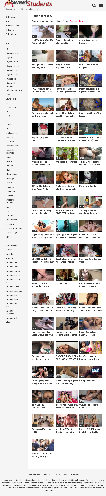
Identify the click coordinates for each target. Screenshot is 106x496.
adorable (9, 166)
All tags (10, 322)
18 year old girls (12, 66)
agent (8, 207)
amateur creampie (14, 291)
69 (7, 129)
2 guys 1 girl (11, 99)
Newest (10, 17)
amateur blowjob (13, 271)
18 (7, 49)
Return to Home (77, 21)
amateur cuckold (13, 295)
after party (10, 191)
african (9, 183)
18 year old (10, 57)
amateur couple (12, 287)
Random (11, 34)
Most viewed (12, 26)
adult (8, 170)
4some (9, 124)
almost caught (12, 232)
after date (10, 187)
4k (7, 120)
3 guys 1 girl (11, 107)
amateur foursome (10, 312)
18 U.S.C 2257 (60, 475)
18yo (8, 94)
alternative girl (12, 245)
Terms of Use (34, 475)
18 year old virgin (13, 74)
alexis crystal (11, 220)
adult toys (10, 178)
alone (8, 237)
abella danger (11, 133)
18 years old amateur (11, 84)
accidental (10, 141)
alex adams (11, 215)
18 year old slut (12, 70)
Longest (10, 30)
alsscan (9, 241)
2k (7, 103)
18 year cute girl (12, 53)
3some (9, 116)
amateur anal (11, 262)
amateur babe (12, 267)
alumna (9, 250)
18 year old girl (12, 62)
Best (9, 21)
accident (9, 137)
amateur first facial (11, 305)
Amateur (9, 258)
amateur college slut (13, 281)
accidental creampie (10, 151)
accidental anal (12, 146)
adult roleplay (11, 174)
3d (7, 112)
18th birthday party (14, 90)
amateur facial (12, 299)
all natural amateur (14, 228)
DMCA (47, 475)
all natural (10, 224)
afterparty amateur (10, 201)
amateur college (13, 275)
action (8, 157)
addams (9, 161)
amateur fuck (11, 318)
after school (11, 195)
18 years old (11, 79)
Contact (75, 475)
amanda (9, 254)
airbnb (8, 211)
